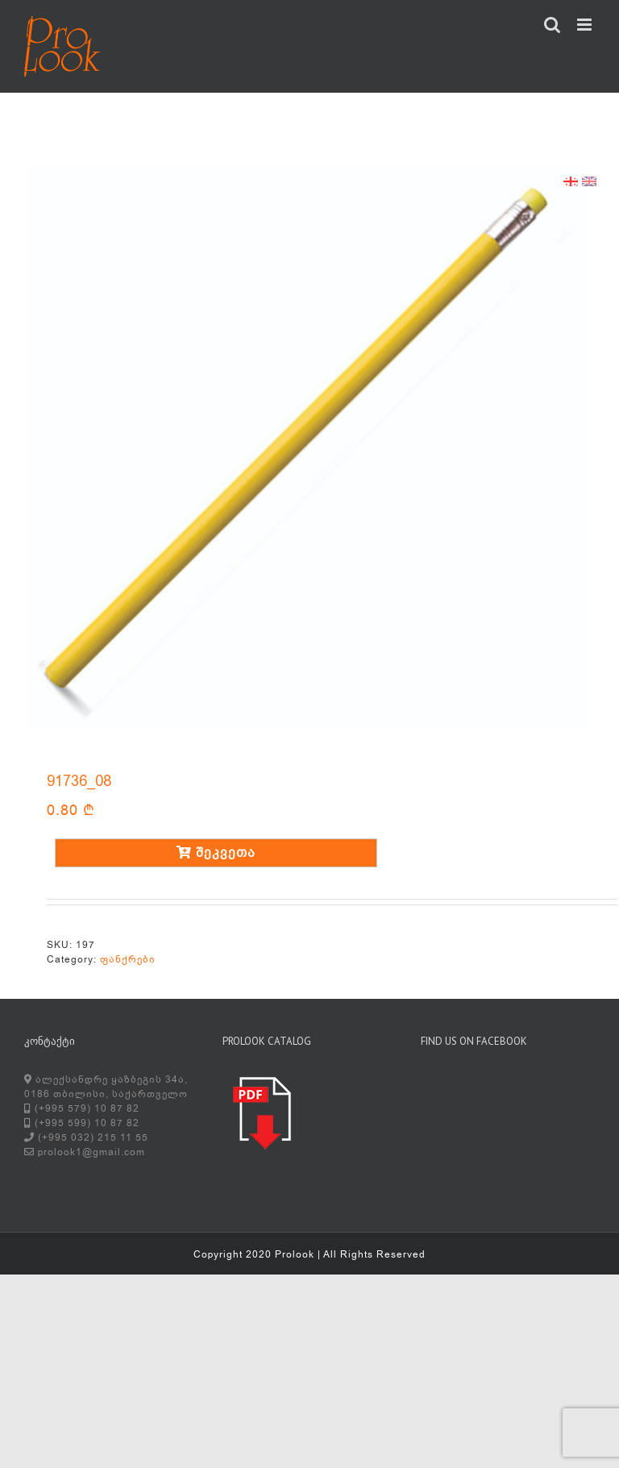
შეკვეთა (216, 853)
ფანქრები (128, 959)
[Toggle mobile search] (552, 24)
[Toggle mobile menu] (586, 24)
